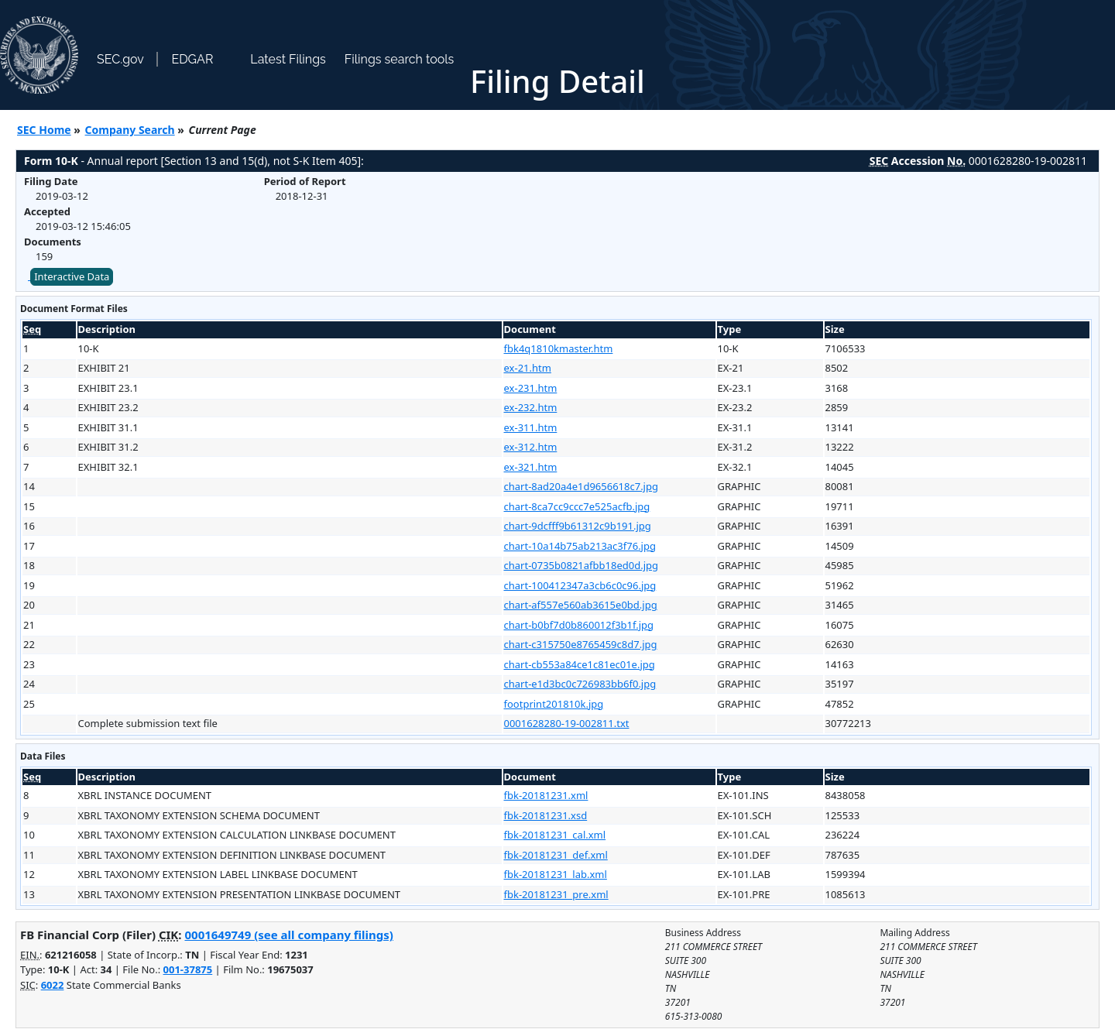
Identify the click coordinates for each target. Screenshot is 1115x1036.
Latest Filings (287, 59)
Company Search (130, 129)
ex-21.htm (527, 368)
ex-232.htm (531, 407)
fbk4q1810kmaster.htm (558, 348)
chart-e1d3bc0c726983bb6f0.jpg (580, 684)
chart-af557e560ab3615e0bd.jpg (580, 605)
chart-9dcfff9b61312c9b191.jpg (577, 526)
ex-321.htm (531, 467)
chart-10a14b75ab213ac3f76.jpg (580, 546)
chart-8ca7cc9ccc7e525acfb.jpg (577, 506)
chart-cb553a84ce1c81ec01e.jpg (579, 664)
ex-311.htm (531, 427)
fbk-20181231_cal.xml (555, 835)
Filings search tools (400, 59)
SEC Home (44, 129)
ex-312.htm (531, 447)
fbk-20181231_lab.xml (555, 874)
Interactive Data (71, 276)
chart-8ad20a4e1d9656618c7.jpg (581, 486)
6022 (52, 985)
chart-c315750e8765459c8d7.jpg (580, 644)
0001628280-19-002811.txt (567, 723)
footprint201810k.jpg (554, 704)
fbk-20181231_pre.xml (556, 894)
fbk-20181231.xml (546, 795)
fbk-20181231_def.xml (556, 855)
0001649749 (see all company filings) (288, 934)
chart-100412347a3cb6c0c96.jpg (580, 585)
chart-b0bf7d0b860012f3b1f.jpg (579, 625)
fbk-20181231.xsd (546, 815)
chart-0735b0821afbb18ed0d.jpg (581, 565)
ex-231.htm (531, 388)
